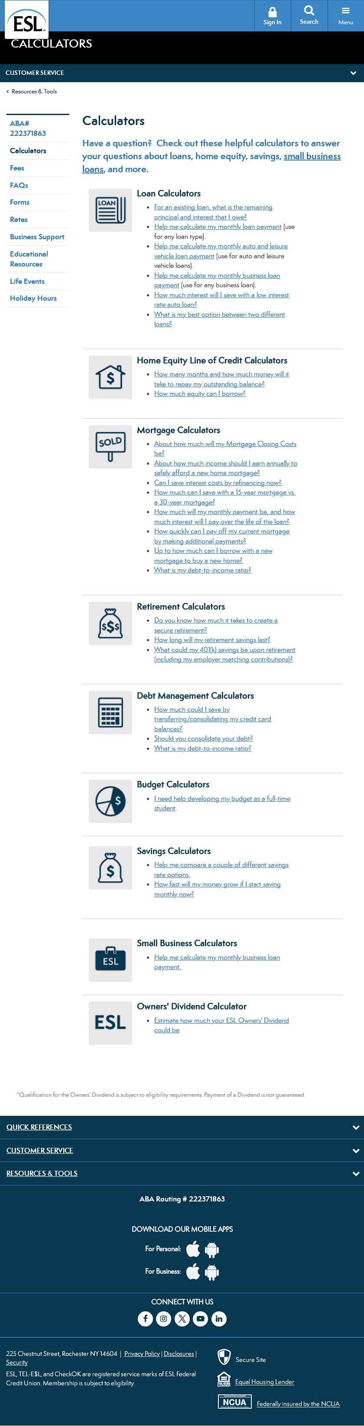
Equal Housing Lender (264, 1382)
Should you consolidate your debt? (203, 738)
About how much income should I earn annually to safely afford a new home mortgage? (225, 468)
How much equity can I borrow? (200, 393)
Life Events (27, 281)
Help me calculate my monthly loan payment (218, 226)
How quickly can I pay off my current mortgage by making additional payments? (221, 536)
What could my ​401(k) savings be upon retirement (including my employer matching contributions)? (225, 654)
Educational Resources (29, 259)
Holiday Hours (33, 298)
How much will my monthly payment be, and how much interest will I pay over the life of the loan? (224, 516)
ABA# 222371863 (28, 128)
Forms (19, 202)
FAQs (19, 185)
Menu (345, 22)
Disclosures (179, 1353)
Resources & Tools (34, 91)
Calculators (28, 150)
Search (309, 22)
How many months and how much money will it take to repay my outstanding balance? (221, 379)
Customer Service (39, 1150)
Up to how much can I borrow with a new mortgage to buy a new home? (213, 555)
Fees (17, 168)
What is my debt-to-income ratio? (202, 570)
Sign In (272, 22)
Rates (19, 219)
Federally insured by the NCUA (298, 1404)
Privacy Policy (142, 1353)
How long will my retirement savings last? (212, 639)
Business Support (37, 236)
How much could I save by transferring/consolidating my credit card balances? (212, 719)
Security (17, 1362)
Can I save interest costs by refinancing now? (218, 482)
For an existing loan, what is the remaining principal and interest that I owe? (213, 212)
